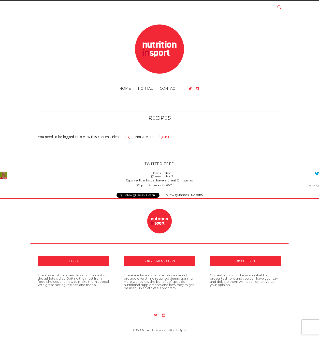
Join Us (166, 136)
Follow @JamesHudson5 (183, 195)
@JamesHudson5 (162, 176)
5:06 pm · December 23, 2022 (153, 185)
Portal (145, 88)
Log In (128, 136)
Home (125, 88)
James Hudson (162, 173)
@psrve (132, 180)
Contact (168, 88)
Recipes (159, 118)
